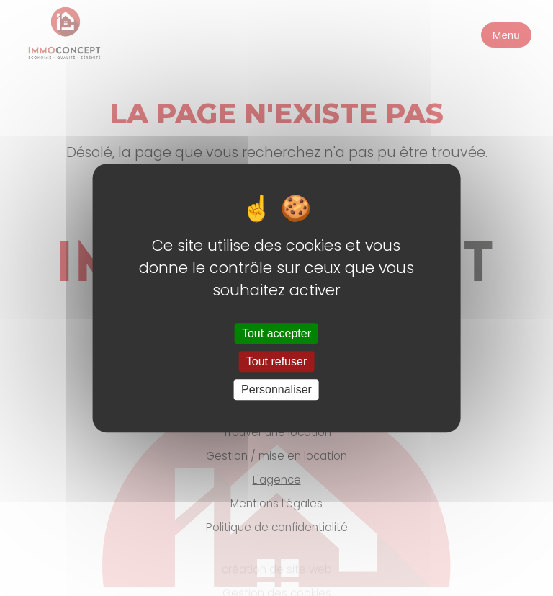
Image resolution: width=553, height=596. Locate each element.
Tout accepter (276, 333)
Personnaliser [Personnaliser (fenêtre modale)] (276, 389)
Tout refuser (276, 361)
